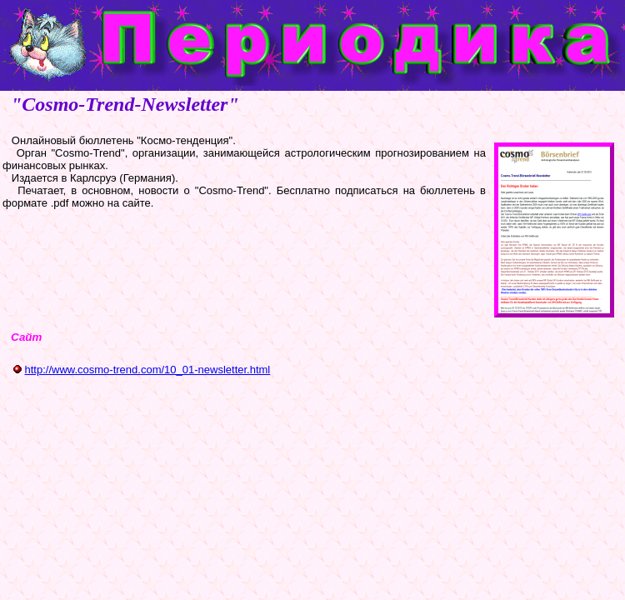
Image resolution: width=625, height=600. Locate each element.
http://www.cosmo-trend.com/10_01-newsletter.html (147, 369)
